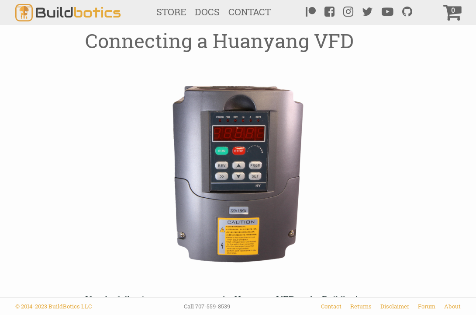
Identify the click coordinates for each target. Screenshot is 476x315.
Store (171, 12)
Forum (426, 306)
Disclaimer (394, 306)
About (452, 306)
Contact (249, 12)
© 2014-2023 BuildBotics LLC (53, 306)
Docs (207, 12)
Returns (361, 306)
